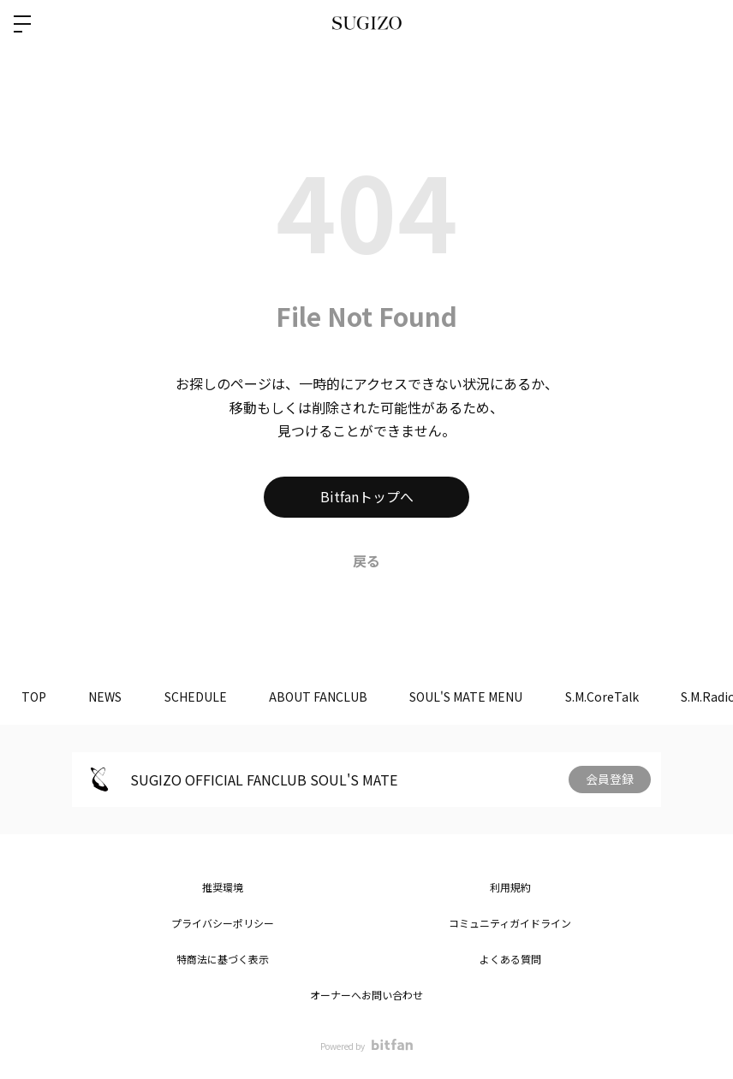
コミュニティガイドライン (510, 923)
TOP (33, 696)
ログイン (705, 24)
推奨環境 (222, 887)
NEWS (105, 696)
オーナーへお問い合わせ (366, 994)
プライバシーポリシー (222, 923)
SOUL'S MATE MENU (468, 696)
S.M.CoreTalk (604, 696)
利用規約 (510, 887)
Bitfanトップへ (367, 497)
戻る (366, 560)
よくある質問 (510, 959)
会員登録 (610, 779)
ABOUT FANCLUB (320, 696)
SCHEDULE (196, 696)
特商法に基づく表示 (222, 959)
